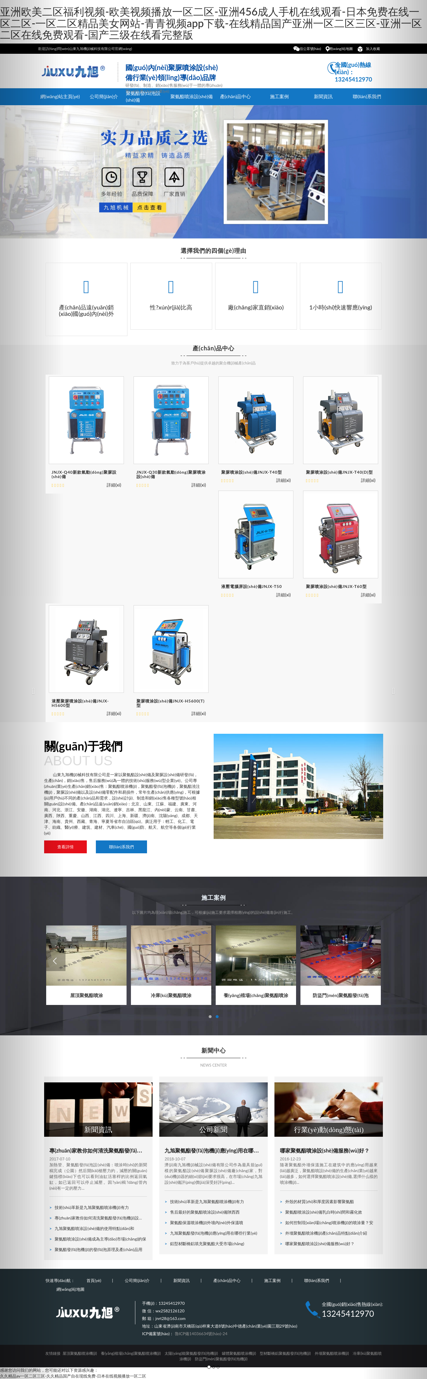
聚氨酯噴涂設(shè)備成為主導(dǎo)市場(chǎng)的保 (97, 1238)
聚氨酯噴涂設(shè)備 (191, 96)
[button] (32, 689)
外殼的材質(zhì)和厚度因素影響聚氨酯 (317, 1201)
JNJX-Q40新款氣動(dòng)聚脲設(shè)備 (84, 474)
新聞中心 (213, 1050)
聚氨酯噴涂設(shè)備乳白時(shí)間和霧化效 (321, 1212)
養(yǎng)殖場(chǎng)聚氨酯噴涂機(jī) (131, 1353)
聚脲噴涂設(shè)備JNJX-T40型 (251, 472)
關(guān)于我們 (122, 754)
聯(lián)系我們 (121, 846)
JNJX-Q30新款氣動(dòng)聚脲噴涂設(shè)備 (171, 474)
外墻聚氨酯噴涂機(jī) (332, 1353)
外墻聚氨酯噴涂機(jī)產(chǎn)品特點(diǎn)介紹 (323, 1233)
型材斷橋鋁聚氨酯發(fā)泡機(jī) (285, 1353)
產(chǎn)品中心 (235, 96)
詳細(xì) (114, 484)
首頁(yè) (94, 1280)
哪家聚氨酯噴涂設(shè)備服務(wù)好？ (324, 1150)
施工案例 (279, 96)
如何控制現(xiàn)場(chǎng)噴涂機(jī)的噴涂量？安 (326, 1222)
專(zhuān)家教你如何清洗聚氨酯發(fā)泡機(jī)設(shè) (95, 1153)
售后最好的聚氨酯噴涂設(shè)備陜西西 (202, 1212)
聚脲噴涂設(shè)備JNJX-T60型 (336, 586)
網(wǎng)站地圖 (341, 48)
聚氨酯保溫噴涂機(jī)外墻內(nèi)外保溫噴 (204, 1222)
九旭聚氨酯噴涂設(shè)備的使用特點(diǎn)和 (91, 1228)
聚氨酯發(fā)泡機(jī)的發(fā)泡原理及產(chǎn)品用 (95, 1249)
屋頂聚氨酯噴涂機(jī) (80, 1353)
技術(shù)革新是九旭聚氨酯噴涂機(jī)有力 (89, 1207)
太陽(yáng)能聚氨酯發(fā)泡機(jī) (191, 1353)
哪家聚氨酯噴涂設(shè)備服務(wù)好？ (317, 1243)
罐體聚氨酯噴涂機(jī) (239, 1353)
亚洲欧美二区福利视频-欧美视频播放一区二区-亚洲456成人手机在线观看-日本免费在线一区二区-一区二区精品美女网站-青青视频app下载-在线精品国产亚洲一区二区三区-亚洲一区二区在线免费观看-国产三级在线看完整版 (211, 23)
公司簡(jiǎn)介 (104, 96)
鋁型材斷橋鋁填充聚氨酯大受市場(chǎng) (204, 1243)
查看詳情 (65, 846)
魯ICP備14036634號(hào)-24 (201, 1333)
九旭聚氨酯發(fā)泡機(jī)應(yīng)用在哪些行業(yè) (212, 1153)
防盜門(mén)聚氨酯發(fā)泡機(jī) (221, 1358)
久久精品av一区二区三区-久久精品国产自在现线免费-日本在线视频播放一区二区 (73, 1375)
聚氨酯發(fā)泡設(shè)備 (143, 96)
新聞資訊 (323, 96)
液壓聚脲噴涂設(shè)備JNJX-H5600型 (80, 703)
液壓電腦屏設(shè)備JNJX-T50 (251, 586)
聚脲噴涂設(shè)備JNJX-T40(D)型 (339, 472)
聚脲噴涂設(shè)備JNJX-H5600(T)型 (170, 703)
